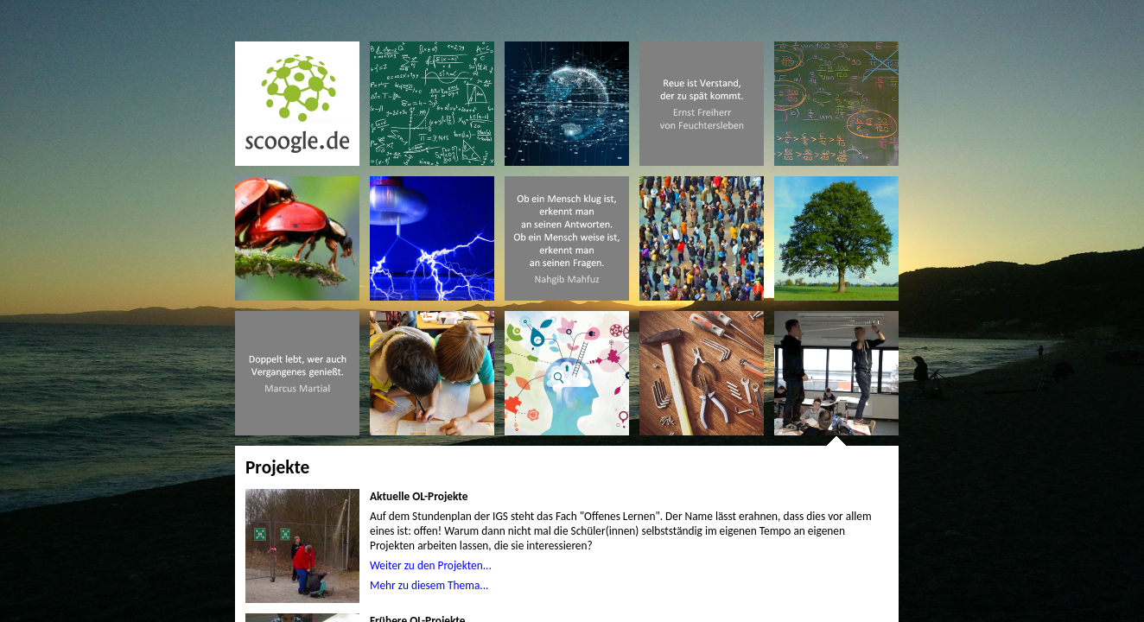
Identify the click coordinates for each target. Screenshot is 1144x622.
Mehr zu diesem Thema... (429, 585)
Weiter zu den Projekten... (431, 565)
